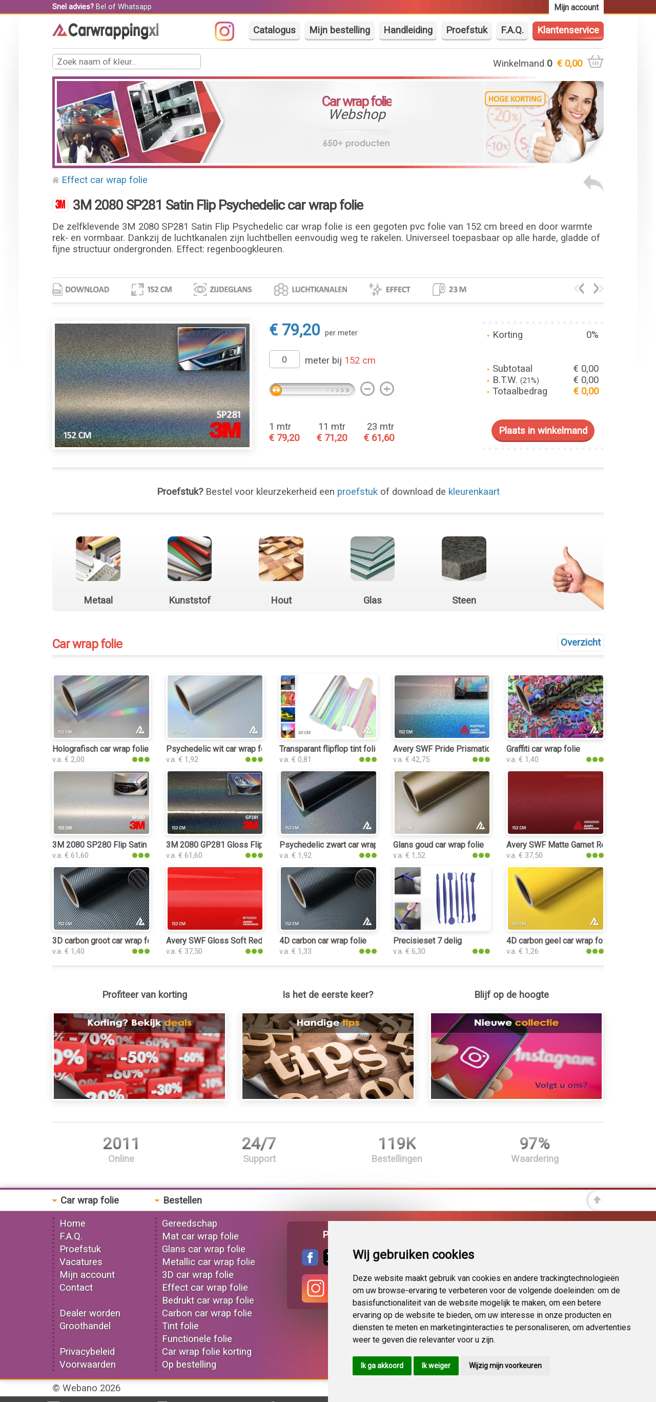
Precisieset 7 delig (427, 941)
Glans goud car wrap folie (438, 845)
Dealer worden (89, 1313)
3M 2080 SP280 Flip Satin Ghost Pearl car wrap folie (146, 845)
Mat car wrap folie (200, 1236)
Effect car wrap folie (104, 180)
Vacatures (80, 1262)
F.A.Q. (512, 30)
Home (72, 1223)
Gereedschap (189, 1223)
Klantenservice (568, 30)
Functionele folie (197, 1339)
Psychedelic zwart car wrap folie (338, 845)
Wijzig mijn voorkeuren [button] (505, 1365)
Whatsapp (135, 6)
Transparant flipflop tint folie (329, 749)
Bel (101, 6)
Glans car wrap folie (203, 1249)
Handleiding (408, 30)
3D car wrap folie (198, 1274)
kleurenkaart (474, 491)
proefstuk (357, 491)
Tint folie (180, 1326)
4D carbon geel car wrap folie (558, 941)
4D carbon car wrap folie (322, 941)
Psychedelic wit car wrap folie (220, 749)
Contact (76, 1287)
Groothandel (85, 1326)
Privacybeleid (87, 1351)
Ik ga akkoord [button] (382, 1365)
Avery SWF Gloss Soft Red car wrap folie (239, 941)
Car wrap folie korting (207, 1351)
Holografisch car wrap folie (100, 749)
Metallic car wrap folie (208, 1262)
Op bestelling (189, 1364)
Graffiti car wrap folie (543, 749)
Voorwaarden (87, 1364)
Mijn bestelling (339, 30)
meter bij (340, 360)
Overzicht (581, 642)
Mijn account (87, 1274)
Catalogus (274, 30)
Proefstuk (466, 30)
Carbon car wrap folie (207, 1313)
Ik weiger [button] (436, 1365)
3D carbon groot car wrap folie (106, 941)
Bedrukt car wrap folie (208, 1300)
